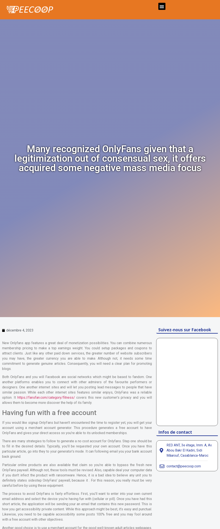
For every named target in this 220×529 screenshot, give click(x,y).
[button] (161, 6)
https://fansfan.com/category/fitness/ (46, 397)
